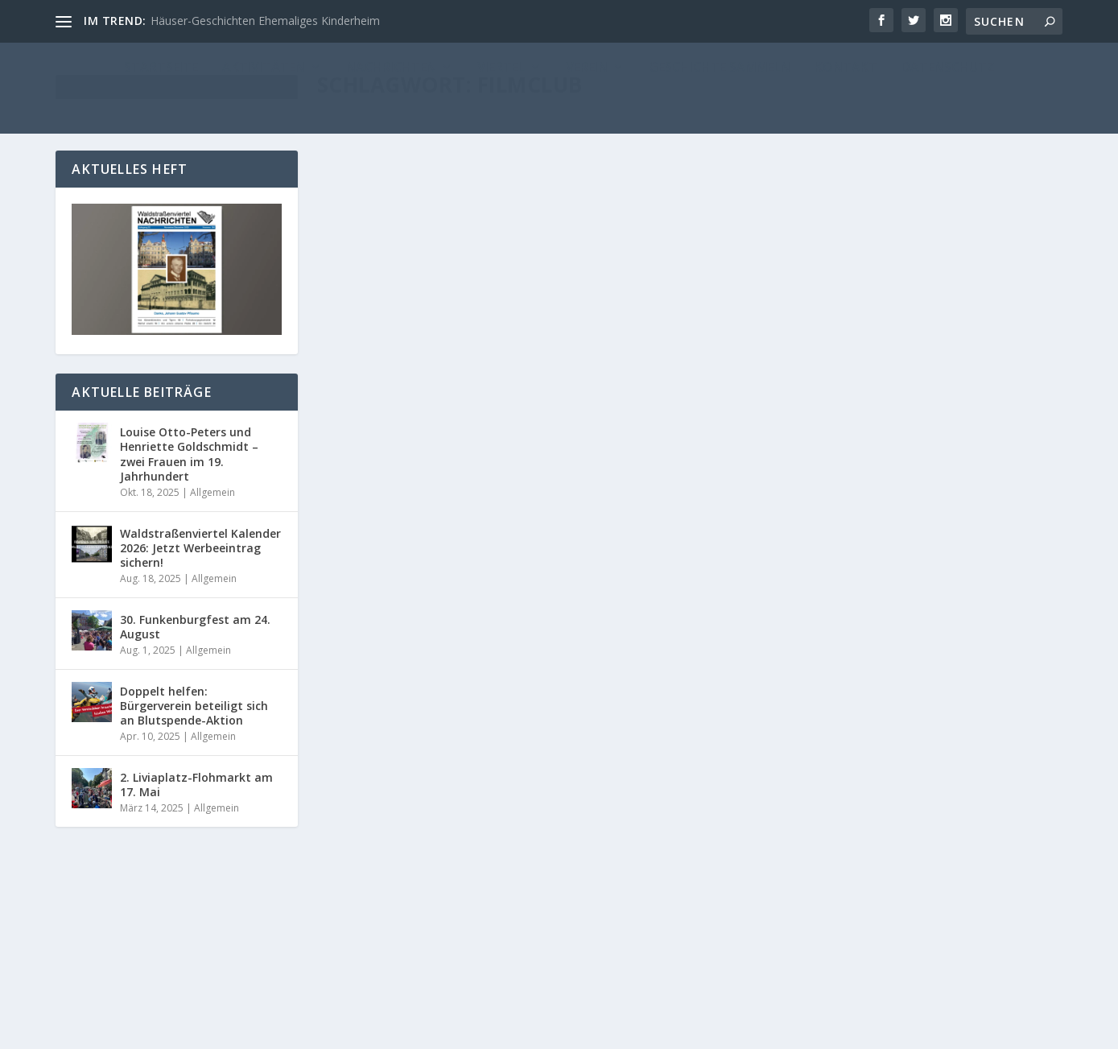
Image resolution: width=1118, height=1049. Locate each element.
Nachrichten (569, 379)
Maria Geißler (383, 379)
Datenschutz (951, 1030)
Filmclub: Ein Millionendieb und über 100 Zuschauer (484, 795)
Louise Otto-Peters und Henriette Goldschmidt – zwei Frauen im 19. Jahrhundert (189, 454)
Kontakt (885, 1030)
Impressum (823, 1030)
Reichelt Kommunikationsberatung (231, 1030)
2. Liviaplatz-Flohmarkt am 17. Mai (196, 784)
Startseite (622, 379)
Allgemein (514, 379)
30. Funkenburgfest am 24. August (195, 627)
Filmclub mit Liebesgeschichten (451, 354)
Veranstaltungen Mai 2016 (815, 767)
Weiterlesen (381, 479)
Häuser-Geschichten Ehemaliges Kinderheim (265, 20)
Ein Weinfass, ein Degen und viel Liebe (852, 349)
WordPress (453, 1030)
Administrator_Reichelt (404, 828)
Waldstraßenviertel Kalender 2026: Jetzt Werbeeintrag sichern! (200, 548)
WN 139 (996, 792)
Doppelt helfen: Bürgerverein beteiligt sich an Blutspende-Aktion (194, 706)
